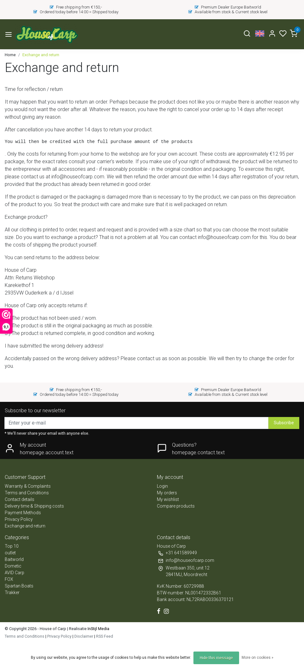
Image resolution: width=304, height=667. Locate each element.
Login (162, 486)
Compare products (176, 506)
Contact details (19, 499)
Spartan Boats (19, 585)
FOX (9, 579)
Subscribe (284, 423)
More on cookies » (257, 657)
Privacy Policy (19, 519)
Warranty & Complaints (28, 486)
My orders (167, 492)
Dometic (13, 566)
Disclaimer (83, 636)
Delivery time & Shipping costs (34, 506)
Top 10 (12, 546)
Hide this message (216, 658)
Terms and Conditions (27, 492)
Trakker (12, 592)
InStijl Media (98, 628)
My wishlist (168, 499)
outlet (10, 552)
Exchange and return (40, 54)
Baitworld (14, 559)
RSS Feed (104, 636)
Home (10, 54)
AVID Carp (14, 572)
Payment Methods (23, 512)
